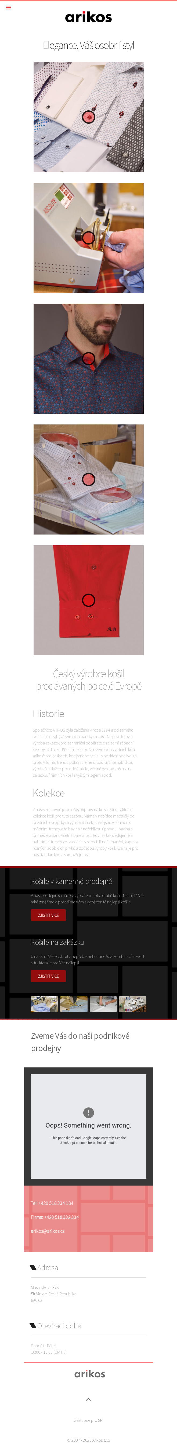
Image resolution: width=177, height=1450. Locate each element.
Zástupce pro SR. (88, 1420)
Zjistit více (48, 915)
